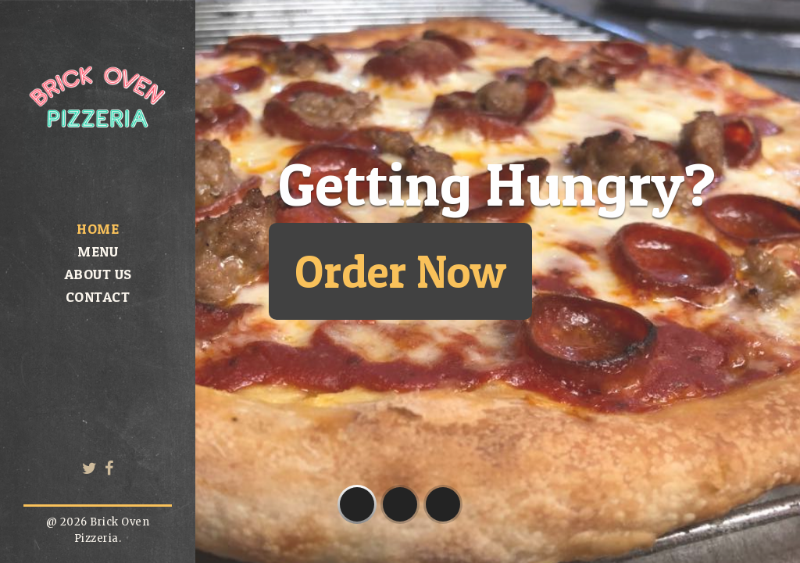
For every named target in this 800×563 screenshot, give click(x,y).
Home (98, 229)
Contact (98, 297)
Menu (97, 251)
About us (98, 274)
